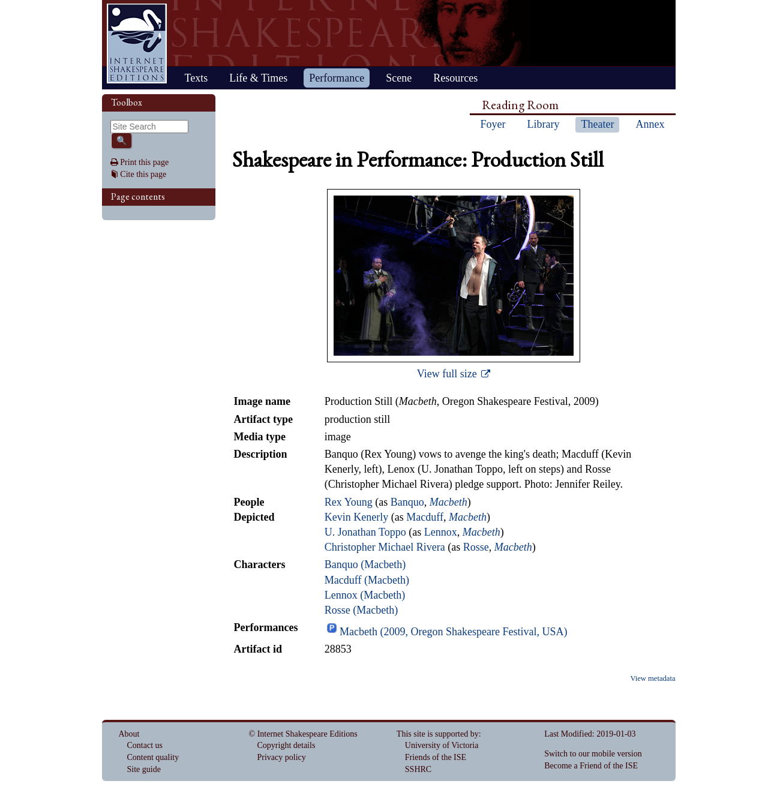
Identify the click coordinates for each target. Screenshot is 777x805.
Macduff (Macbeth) (367, 580)
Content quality (153, 757)
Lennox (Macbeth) (365, 595)
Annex (649, 124)
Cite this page (143, 174)
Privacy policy (281, 757)
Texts (196, 78)
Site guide (144, 769)
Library (543, 124)
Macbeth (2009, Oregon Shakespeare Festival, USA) (453, 632)
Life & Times (258, 78)
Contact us (145, 745)
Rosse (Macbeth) (361, 610)
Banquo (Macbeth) (365, 564)
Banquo (407, 502)
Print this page (144, 162)
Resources (455, 78)
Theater (597, 124)
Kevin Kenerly (356, 517)
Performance (336, 78)
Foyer (493, 124)
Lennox (440, 532)
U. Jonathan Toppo (365, 532)
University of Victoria (442, 745)
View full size (448, 374)
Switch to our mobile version (593, 753)
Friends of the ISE (435, 757)
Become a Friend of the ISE (591, 765)
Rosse (476, 547)
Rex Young (349, 502)
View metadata (652, 678)
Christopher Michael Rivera (385, 547)
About (129, 733)
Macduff (424, 517)
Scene (399, 78)
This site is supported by (438, 733)
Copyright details (286, 745)
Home (137, 43)
